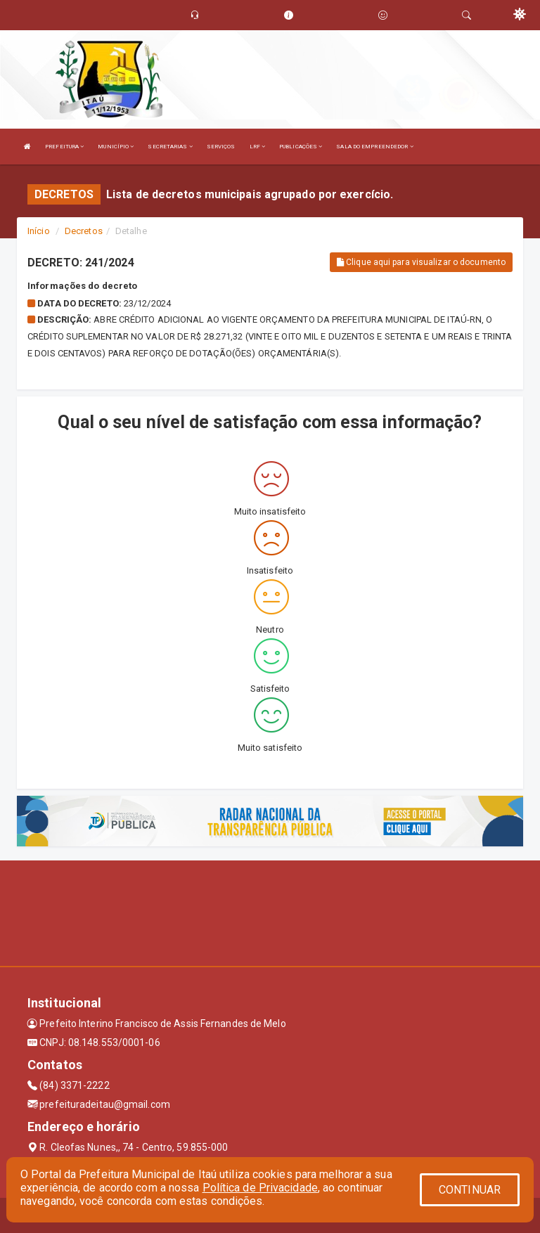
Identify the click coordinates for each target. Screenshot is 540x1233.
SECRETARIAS (170, 146)
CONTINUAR (470, 1189)
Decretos (84, 231)
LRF (258, 146)
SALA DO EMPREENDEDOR (374, 146)
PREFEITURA (64, 146)
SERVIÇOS (221, 146)
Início (38, 231)
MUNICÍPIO (116, 146)
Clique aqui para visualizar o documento (421, 262)
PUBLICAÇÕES (300, 146)
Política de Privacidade (260, 1187)
